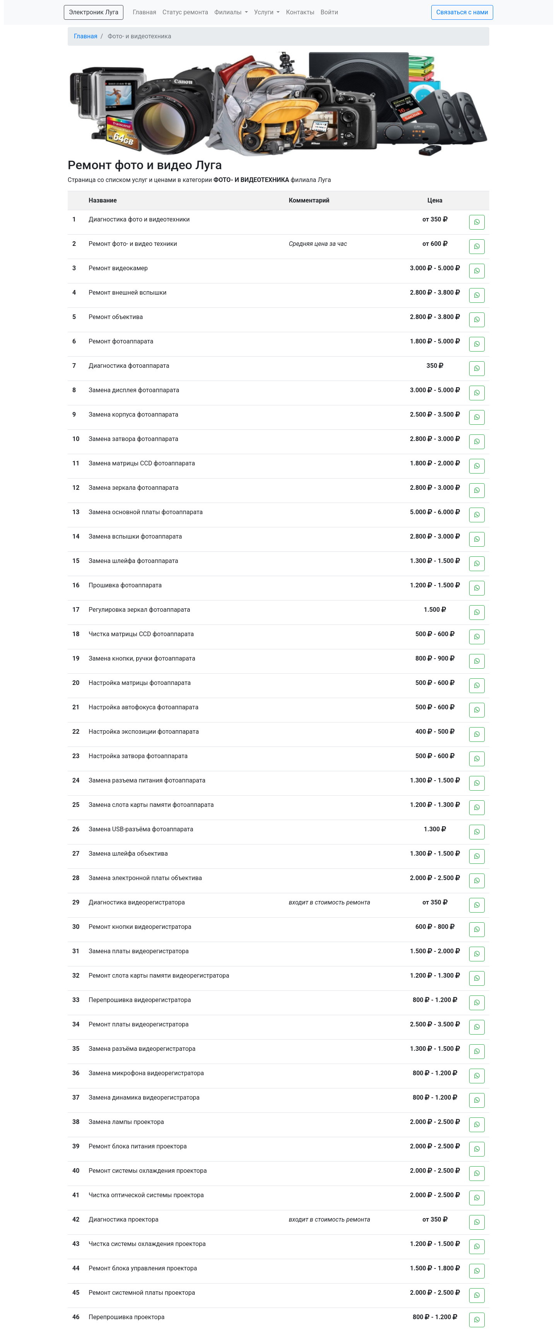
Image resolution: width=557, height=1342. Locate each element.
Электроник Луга (93, 12)
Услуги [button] (264, 12)
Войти (329, 12)
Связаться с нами (462, 12)
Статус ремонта (185, 12)
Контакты (300, 12)
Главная (144, 12)
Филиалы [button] (228, 12)
